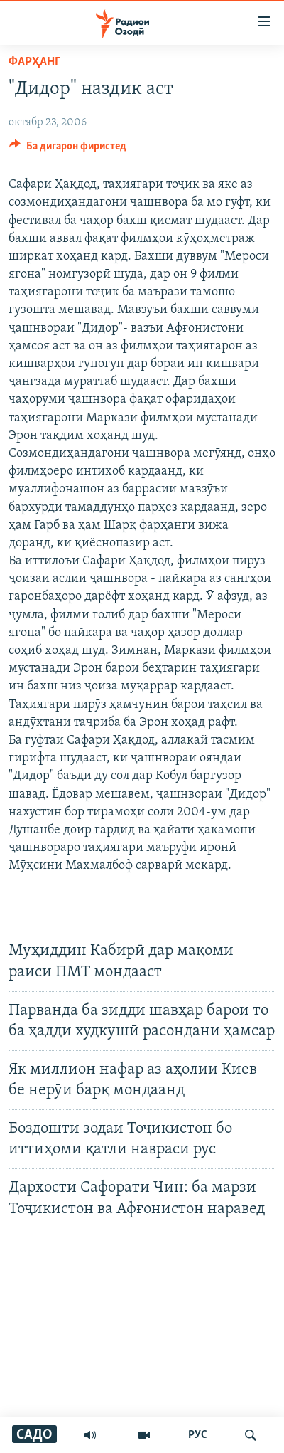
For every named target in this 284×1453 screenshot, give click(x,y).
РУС (197, 1435)
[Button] (67, 149)
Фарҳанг (34, 62)
